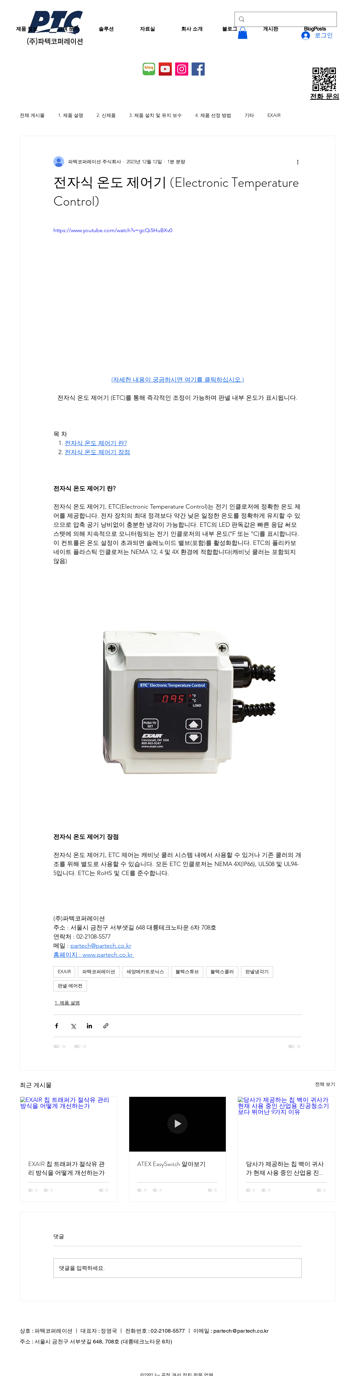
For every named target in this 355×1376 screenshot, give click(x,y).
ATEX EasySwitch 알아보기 (171, 1164)
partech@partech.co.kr (240, 1331)
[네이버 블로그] (148, 69)
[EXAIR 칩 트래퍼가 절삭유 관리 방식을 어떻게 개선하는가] (68, 1124)
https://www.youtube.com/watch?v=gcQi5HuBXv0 (112, 230)
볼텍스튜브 (187, 972)
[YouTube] (165, 69)
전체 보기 (325, 1084)
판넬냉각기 (257, 972)
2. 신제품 (106, 115)
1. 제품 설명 (70, 115)
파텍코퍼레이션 (98, 972)
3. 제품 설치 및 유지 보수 (155, 115)
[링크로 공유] (106, 1026)
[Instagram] (181, 69)
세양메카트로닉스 (145, 972)
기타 (249, 115)
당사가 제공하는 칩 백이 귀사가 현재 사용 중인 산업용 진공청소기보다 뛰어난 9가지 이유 (286, 1168)
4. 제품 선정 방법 (213, 115)
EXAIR (274, 115)
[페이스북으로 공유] (56, 1026)
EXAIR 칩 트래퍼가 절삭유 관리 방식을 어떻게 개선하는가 (66, 1168)
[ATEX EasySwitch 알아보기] (177, 1124)
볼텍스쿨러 (222, 972)
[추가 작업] (298, 162)
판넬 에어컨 (70, 986)
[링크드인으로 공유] (89, 1026)
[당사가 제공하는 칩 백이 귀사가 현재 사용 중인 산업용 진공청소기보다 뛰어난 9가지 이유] (286, 1124)
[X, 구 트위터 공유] (73, 1026)
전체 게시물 (32, 115)
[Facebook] (198, 69)
